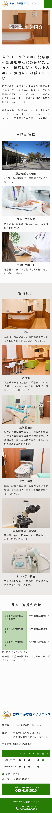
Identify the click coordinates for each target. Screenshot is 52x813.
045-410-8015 (26, 789)
